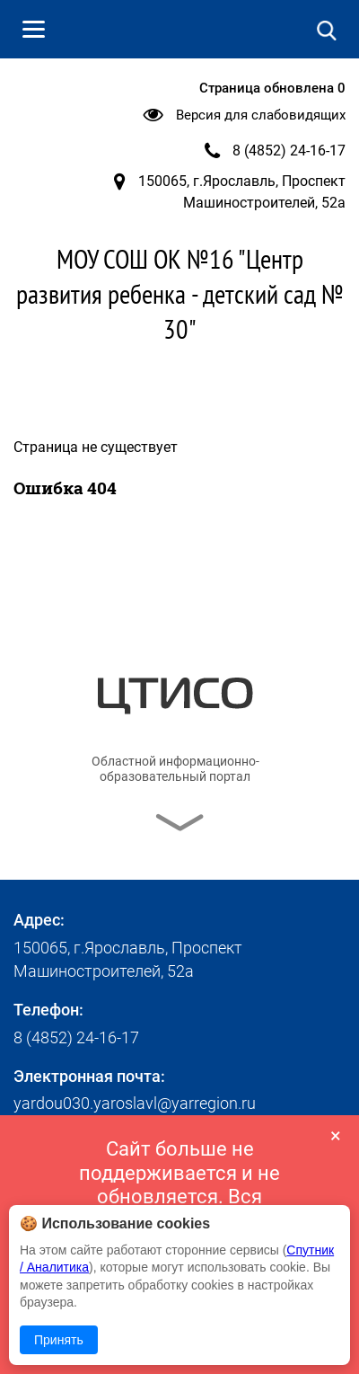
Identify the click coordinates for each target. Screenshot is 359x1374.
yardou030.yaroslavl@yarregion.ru (134, 1103)
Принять (58, 1340)
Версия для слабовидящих (261, 115)
